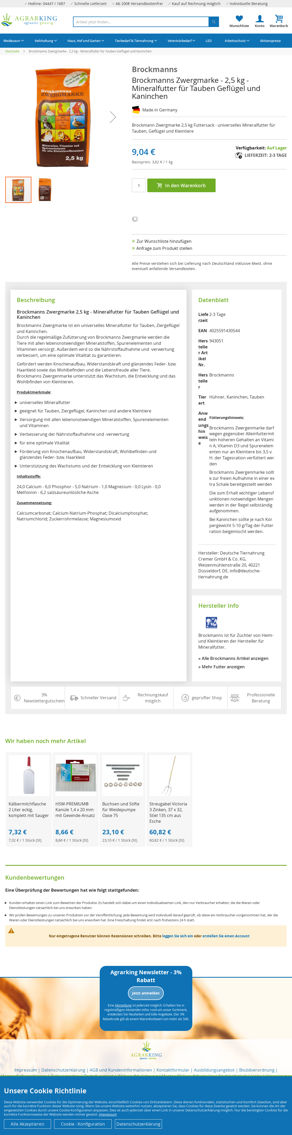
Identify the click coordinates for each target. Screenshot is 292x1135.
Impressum (25, 1070)
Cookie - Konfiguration (83, 1124)
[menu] (146, 41)
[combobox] (146, 22)
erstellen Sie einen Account (226, 936)
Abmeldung (123, 1005)
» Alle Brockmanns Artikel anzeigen (233, 658)
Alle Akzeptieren (27, 1124)
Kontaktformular (172, 1070)
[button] (45, 189)
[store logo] (29, 19)
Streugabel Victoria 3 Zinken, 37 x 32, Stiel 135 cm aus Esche (168, 812)
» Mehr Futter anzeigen (221, 667)
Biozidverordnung (256, 1070)
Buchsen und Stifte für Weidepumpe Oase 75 (120, 809)
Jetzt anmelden (146, 993)
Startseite (12, 51)
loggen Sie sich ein (177, 936)
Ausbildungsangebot (214, 1070)
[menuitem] (13, 41)
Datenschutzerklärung (63, 1070)
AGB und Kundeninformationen (121, 1070)
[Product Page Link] (29, 794)
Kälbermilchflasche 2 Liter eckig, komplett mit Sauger (29, 809)
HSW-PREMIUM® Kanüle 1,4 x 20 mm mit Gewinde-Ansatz (75, 809)
